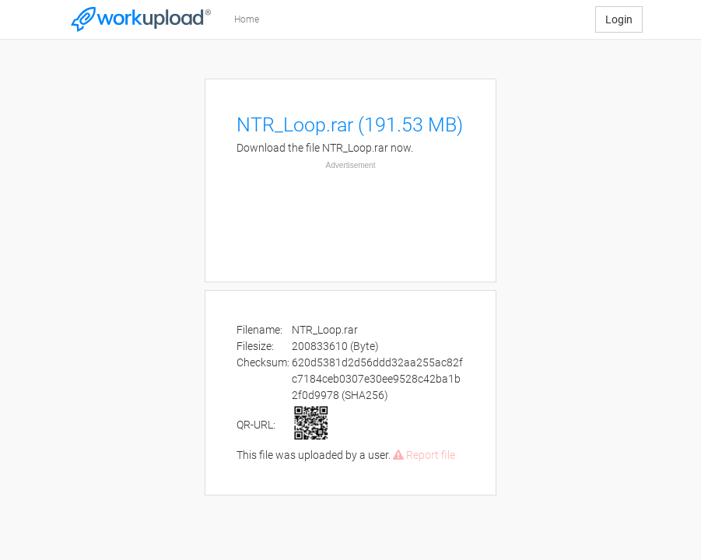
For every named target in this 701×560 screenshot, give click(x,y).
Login (619, 19)
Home (246, 19)
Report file (424, 455)
